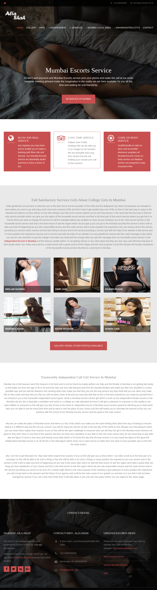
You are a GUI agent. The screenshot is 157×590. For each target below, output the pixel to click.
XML (109, 566)
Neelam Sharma (13, 286)
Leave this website (16, 550)
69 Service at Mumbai (78, 96)
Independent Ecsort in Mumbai (121, 233)
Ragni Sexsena (65, 326)
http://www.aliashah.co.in (128, 541)
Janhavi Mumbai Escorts (119, 557)
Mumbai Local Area (101, 25)
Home (22, 25)
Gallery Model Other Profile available (78, 342)
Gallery (33, 25)
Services (78, 25)
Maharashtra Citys (130, 25)
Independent (60, 25)
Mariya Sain (116, 326)
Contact (150, 25)
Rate (44, 25)
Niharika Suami (12, 326)
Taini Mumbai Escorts (117, 549)
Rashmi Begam (117, 286)
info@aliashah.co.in (145, 2)
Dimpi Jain (62, 286)
